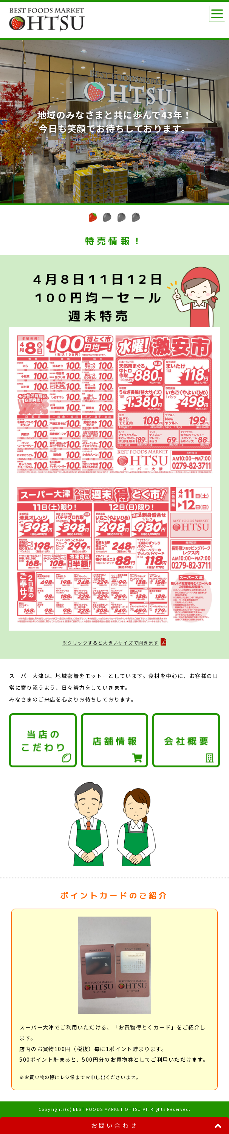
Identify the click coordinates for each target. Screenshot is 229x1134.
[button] (93, 217)
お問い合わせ (114, 1125)
